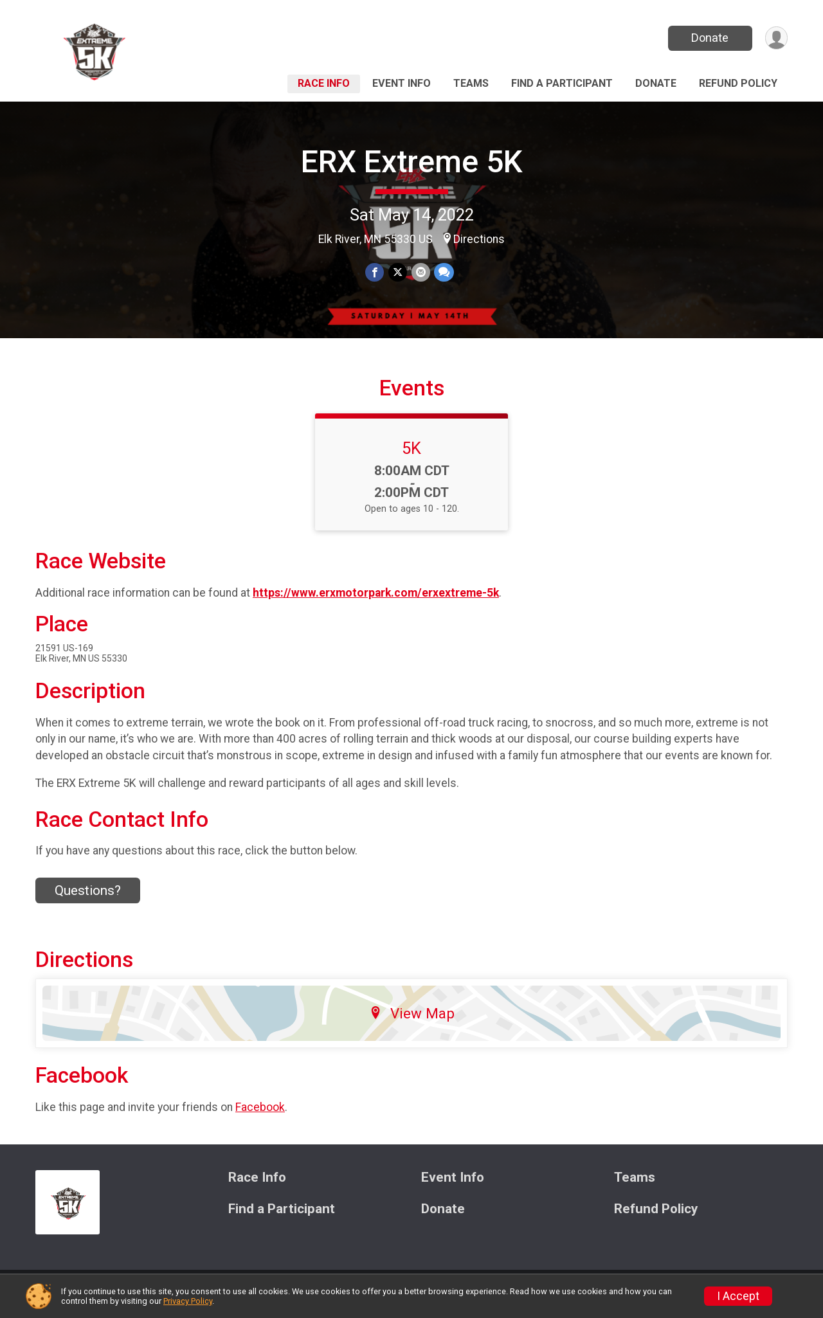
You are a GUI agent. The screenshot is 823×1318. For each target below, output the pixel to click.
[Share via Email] (420, 272)
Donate (709, 37)
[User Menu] (776, 38)
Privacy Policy (187, 1301)
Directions (479, 239)
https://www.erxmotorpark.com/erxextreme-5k (376, 600)
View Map (412, 1021)
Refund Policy (738, 83)
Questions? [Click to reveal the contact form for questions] (88, 898)
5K (411, 455)
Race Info (324, 83)
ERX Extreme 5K (412, 161)
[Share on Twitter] (397, 272)
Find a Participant (562, 83)
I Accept (738, 1296)
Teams (471, 83)
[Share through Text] (443, 272)
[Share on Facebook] (375, 272)
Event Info (401, 83)
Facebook (260, 1114)
